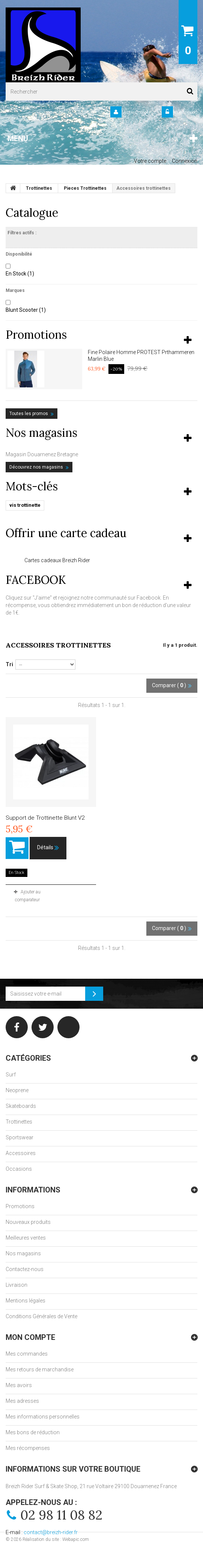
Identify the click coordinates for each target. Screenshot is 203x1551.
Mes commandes (27, 1354)
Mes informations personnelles (43, 1417)
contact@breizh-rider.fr (51, 1532)
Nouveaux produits (28, 1222)
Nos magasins (41, 433)
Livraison (16, 1285)
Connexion (186, 112)
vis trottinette (25, 505)
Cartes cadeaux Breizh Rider (57, 560)
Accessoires (21, 1153)
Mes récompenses (28, 1448)
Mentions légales (25, 1301)
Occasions (19, 1169)
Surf (11, 1075)
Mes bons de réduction (33, 1432)
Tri (9, 664)
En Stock (20, 274)
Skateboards (21, 1106)
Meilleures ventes (26, 1238)
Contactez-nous (25, 1269)
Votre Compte (137, 112)
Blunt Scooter (26, 310)
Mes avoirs (19, 1385)
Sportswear (19, 1137)
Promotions (36, 334)
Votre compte (150, 161)
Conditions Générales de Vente (41, 1316)
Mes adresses (22, 1401)
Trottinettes (19, 1122)
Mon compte (30, 1337)
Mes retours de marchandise (40, 1369)
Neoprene (17, 1090)
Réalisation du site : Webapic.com (56, 1539)
